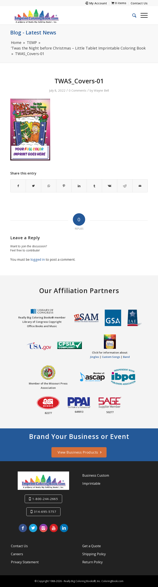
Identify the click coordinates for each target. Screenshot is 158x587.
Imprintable (91, 483)
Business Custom (95, 475)
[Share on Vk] (109, 185)
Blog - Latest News (33, 32)
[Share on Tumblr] (94, 185)
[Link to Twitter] (33, 528)
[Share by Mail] (140, 185)
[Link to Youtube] (54, 528)
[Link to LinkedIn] (64, 528)
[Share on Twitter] (33, 185)
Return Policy (92, 562)
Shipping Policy (94, 554)
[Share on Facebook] (18, 185)
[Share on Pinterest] (63, 185)
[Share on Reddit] (124, 185)
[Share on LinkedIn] (79, 185)
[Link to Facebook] (23, 528)
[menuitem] (96, 3)
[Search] (132, 15)
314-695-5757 (45, 511)
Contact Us (19, 546)
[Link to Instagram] (43, 528)
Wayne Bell (101, 90)
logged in (37, 259)
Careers (17, 554)
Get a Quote (91, 546)
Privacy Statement (25, 562)
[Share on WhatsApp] (48, 185)
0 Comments (77, 90)
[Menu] (142, 15)
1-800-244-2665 (45, 499)
